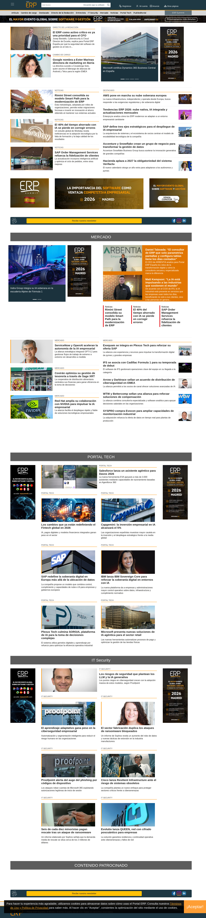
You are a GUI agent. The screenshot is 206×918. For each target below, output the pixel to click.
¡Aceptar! (195, 906)
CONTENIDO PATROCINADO (101, 865)
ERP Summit (178, 13)
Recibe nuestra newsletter (84, 221)
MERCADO (101, 237)
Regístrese (125, 6)
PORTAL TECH (101, 457)
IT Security (101, 660)
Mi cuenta (142, 6)
